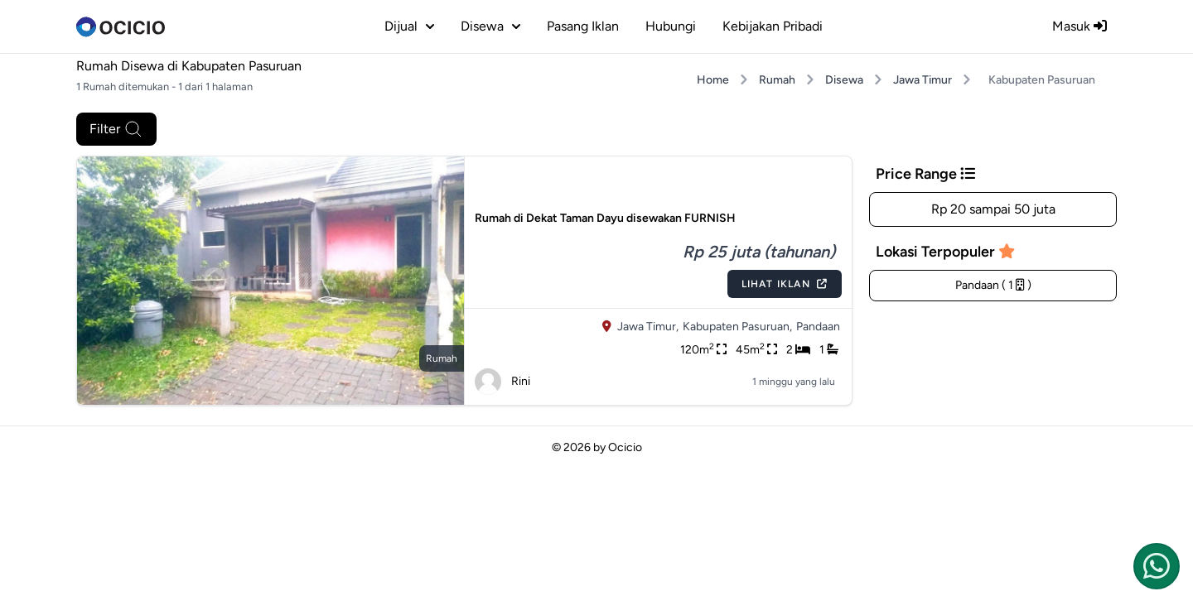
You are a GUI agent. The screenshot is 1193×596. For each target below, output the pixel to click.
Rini (502, 381)
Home (713, 80)
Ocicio (625, 447)
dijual (409, 26)
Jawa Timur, (648, 327)
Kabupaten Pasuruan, (737, 327)
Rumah (777, 80)
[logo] (120, 26)
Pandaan (818, 327)
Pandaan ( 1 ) (993, 285)
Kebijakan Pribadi (772, 26)
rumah (441, 358)
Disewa (844, 80)
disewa (490, 26)
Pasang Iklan (583, 26)
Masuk (1079, 26)
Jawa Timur (922, 80)
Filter (116, 129)
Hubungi (670, 26)
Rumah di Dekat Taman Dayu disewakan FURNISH (605, 218)
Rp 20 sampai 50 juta (993, 209)
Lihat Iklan (784, 284)
